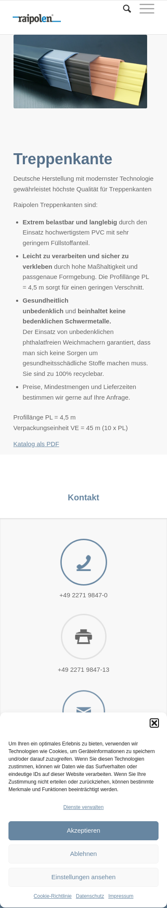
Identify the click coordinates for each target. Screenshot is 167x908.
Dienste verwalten (83, 819)
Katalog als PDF (36, 443)
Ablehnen (83, 865)
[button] (154, 734)
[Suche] (123, 8)
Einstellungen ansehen (84, 888)
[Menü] (142, 8)
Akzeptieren (83, 841)
